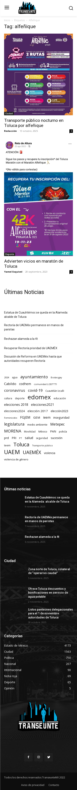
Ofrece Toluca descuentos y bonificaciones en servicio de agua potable (48, 592)
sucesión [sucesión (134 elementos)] (56, 438)
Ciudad (9, 113)
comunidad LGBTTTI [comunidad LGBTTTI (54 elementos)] (45, 384)
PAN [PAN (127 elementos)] (53, 431)
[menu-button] (7, 8)
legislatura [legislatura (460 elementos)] (14, 424)
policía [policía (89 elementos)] (63, 431)
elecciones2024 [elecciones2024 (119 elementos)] (14, 411)
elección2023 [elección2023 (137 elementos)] (59, 411)
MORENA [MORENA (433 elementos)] (12, 431)
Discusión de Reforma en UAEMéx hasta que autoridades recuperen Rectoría (33, 358)
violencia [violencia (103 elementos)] (49, 453)
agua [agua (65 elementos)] (14, 377)
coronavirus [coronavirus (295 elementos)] (14, 390)
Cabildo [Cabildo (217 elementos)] (10, 384)
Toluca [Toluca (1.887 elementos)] (21, 444)
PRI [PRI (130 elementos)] (14, 438)
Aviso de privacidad (32, 785)
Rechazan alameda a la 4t (21, 338)
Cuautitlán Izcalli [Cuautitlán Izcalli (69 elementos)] (54, 391)
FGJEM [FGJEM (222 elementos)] (25, 417)
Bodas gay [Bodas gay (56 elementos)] (56, 377)
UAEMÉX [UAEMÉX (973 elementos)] (32, 452)
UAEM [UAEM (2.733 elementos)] (12, 452)
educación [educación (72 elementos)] (60, 398)
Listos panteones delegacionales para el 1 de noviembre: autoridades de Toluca (50, 613)
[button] (71, 8)
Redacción (10, 130)
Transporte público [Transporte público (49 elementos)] (42, 445)
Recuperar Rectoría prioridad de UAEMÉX (30, 348)
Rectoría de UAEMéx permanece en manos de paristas (34, 327)
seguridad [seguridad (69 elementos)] (42, 438)
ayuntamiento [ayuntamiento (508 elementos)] (34, 377)
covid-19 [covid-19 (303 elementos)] (35, 390)
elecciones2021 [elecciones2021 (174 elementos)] (42, 405)
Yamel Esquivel (13, 271)
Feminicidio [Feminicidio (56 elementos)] (10, 417)
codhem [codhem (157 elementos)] (25, 384)
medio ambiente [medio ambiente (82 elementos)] (37, 424)
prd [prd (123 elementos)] (6, 438)
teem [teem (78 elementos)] (7, 445)
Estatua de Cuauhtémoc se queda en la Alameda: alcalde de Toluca (36, 314)
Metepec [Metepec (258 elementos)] (57, 424)
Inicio (7, 20)
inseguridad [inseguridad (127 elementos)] (61, 417)
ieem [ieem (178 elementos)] (47, 417)
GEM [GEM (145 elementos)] (36, 417)
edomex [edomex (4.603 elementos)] (39, 397)
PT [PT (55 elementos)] (20, 438)
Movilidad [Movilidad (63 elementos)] (30, 431)
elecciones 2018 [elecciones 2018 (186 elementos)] (16, 405)
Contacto (53, 785)
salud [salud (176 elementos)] (29, 438)
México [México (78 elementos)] (42, 431)
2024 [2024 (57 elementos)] (6, 377)
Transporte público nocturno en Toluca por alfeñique (33, 123)
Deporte (9, 254)
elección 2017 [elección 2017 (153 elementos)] (38, 411)
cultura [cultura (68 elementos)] (8, 398)
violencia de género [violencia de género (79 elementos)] (16, 459)
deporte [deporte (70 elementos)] (20, 398)
